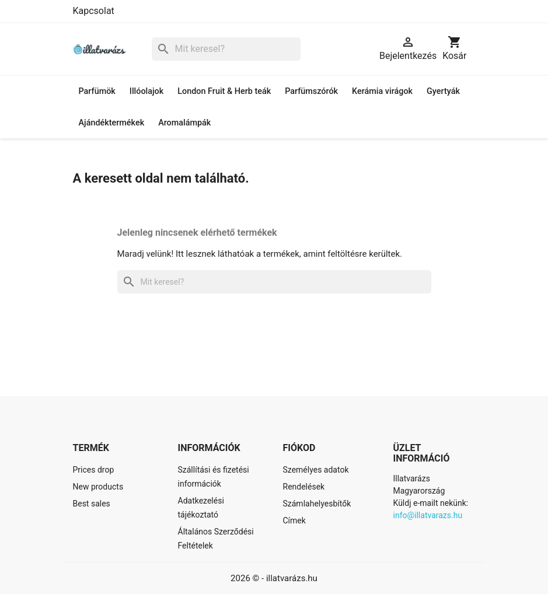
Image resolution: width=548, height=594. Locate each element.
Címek (294, 520)
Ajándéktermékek (112, 123)
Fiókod (299, 447)
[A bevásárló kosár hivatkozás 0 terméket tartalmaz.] (454, 49)
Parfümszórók (311, 91)
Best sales (91, 503)
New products (98, 486)
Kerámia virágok (382, 91)
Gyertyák (443, 91)
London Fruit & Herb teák (224, 91)
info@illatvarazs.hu (428, 515)
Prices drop (93, 469)
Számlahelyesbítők (317, 503)
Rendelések (304, 486)
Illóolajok (146, 91)
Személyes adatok (316, 469)
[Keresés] (226, 49)
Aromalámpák (184, 123)
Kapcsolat (93, 10)
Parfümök (97, 91)
